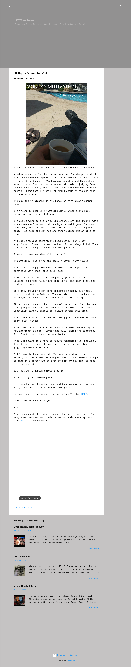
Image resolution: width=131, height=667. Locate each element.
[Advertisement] (61, 10)
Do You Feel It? (22, 556)
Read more (94, 549)
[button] (97, 74)
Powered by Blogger (65, 655)
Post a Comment (24, 507)
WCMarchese (24, 20)
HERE (84, 394)
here (23, 421)
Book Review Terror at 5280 (29, 527)
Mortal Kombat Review (26, 586)
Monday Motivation (30, 498)
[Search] (120, 7)
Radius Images (72, 660)
